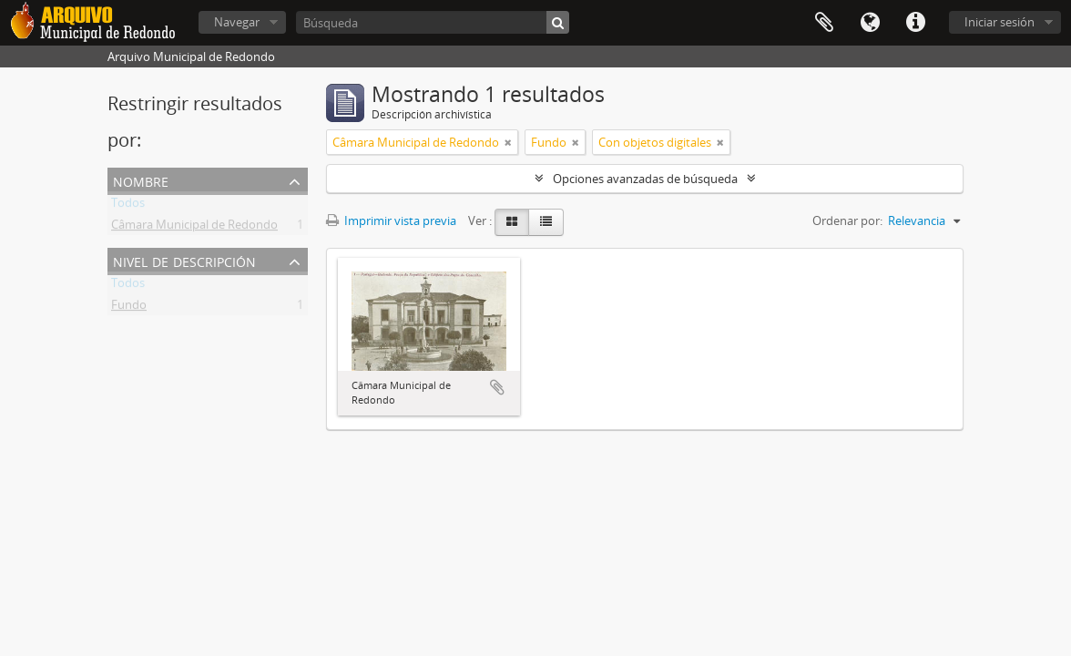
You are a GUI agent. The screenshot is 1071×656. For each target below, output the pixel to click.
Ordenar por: (847, 220)
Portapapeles (824, 23)
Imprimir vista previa (391, 220)
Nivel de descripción (184, 260)
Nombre (140, 180)
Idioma (869, 23)
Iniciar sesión (999, 22)
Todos (128, 206)
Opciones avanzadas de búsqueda (645, 178)
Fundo (129, 308)
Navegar (237, 22)
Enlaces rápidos (915, 23)
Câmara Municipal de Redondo (194, 228)
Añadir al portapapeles (497, 387)
